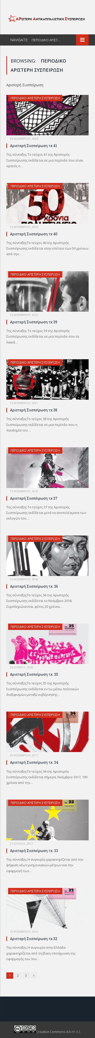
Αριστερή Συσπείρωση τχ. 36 (34, 586)
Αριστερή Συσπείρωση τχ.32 (33, 938)
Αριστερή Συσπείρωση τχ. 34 (34, 762)
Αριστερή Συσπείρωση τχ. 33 (34, 850)
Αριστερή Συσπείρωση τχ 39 (33, 322)
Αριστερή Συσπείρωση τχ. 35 (34, 674)
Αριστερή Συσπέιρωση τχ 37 (34, 498)
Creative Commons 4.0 (42, 1031)
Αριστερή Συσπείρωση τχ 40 (34, 234)
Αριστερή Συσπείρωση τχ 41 (33, 145)
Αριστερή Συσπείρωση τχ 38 (33, 410)
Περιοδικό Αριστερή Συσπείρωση (35, 98)
